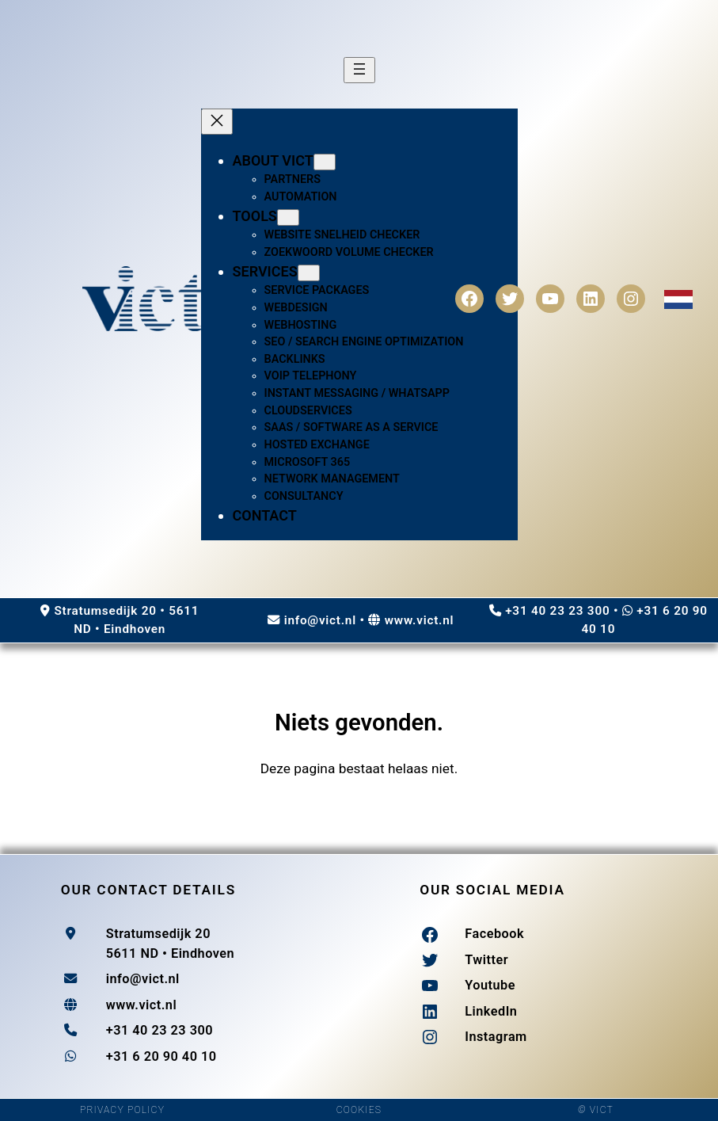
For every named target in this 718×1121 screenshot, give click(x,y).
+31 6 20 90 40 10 (161, 1056)
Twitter (486, 959)
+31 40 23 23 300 (557, 611)
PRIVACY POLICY (122, 1109)
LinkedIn (491, 1011)
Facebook (494, 933)
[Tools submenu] (288, 217)
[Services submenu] (309, 273)
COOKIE (355, 1109)
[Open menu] (359, 70)
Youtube (490, 985)
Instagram (496, 1036)
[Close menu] (217, 122)
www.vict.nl (419, 620)
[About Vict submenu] (324, 162)
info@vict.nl (320, 620)
